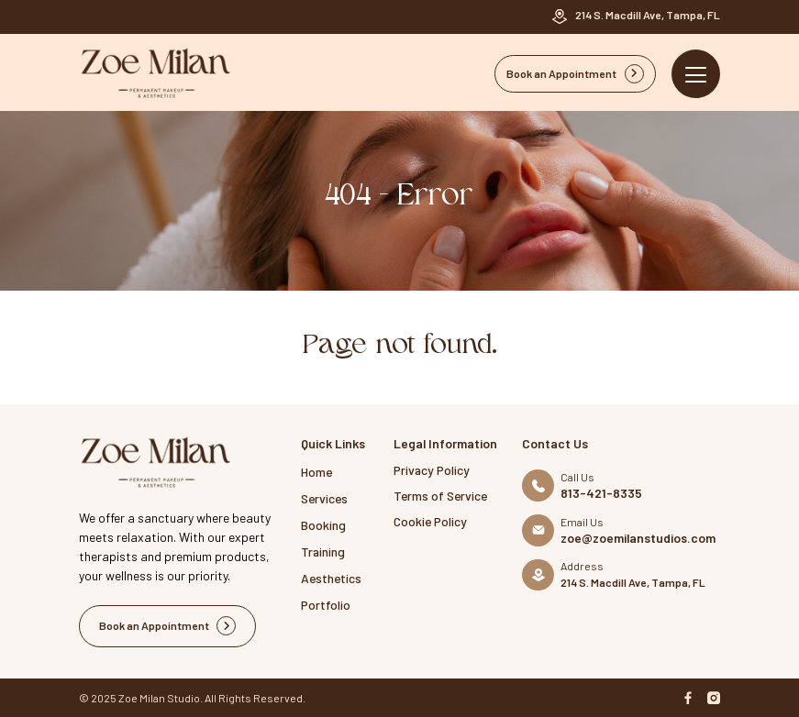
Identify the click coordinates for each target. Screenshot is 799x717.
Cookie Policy (430, 521)
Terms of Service (440, 495)
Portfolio (325, 604)
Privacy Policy (432, 470)
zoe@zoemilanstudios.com (638, 538)
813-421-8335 (601, 493)
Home (316, 472)
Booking (323, 525)
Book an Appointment (575, 73)
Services (324, 498)
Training (323, 551)
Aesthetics (331, 578)
